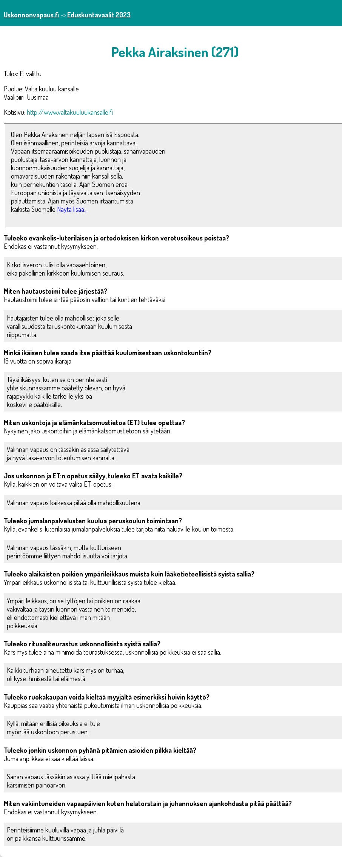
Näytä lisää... (72, 209)
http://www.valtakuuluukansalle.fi (70, 112)
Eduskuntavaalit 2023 (99, 15)
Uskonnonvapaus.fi (31, 15)
